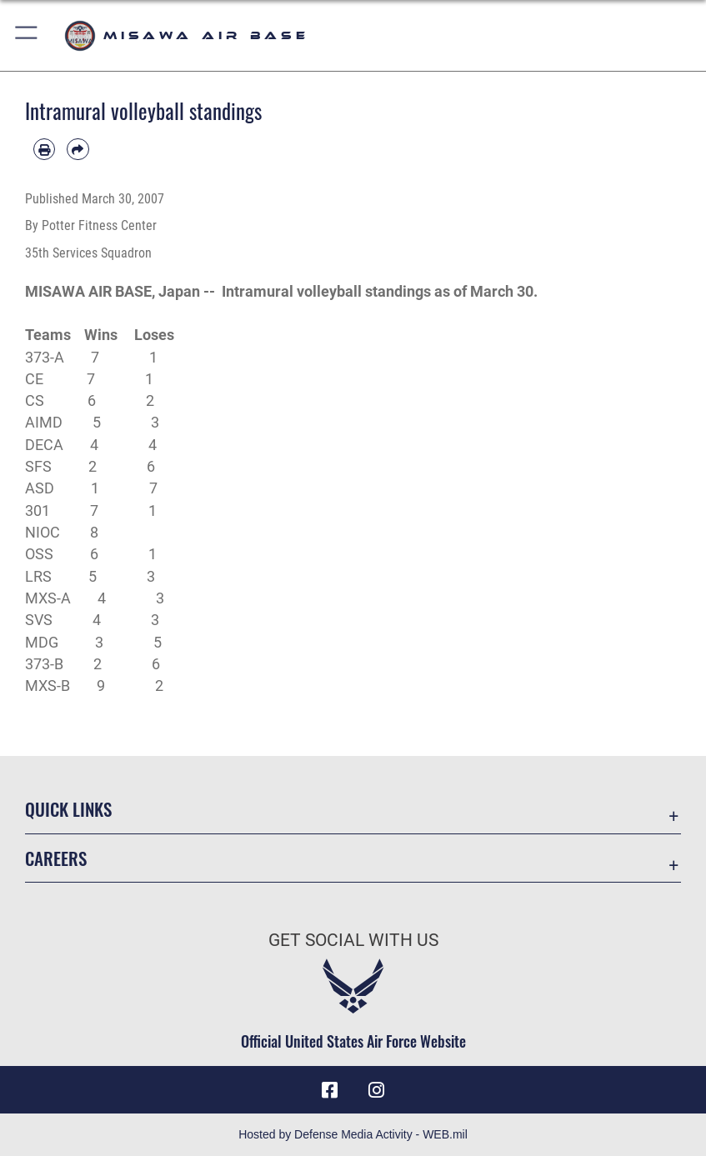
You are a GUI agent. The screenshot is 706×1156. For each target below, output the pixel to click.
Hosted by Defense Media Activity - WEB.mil (353, 1134)
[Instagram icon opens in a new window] (376, 1090)
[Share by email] (77, 149)
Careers (56, 858)
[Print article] (44, 149)
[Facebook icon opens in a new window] (329, 1090)
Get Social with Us (353, 939)
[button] (27, 35)
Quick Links (68, 809)
